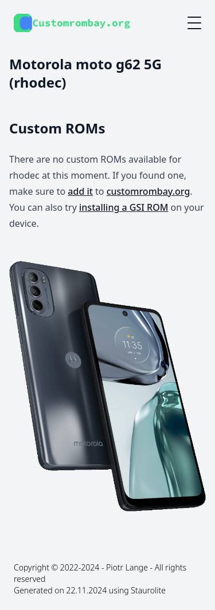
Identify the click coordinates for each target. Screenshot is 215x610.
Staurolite (148, 590)
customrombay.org (148, 191)
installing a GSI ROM (123, 207)
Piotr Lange (127, 567)
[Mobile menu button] (194, 23)
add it (80, 191)
